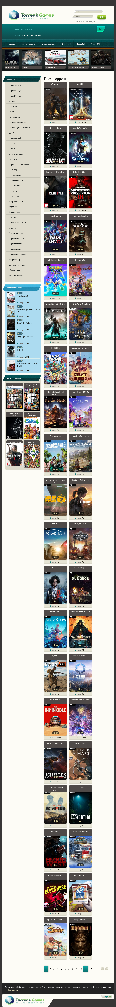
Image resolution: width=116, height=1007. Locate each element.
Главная (11, 43)
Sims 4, (29, 35)
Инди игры (13, 143)
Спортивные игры (16, 201)
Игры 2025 (80, 43)
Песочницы (13, 169)
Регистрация (79, 22)
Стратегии (13, 206)
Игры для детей (15, 249)
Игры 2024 (95, 43)
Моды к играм (15, 270)
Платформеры (15, 175)
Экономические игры (17, 222)
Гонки (11, 111)
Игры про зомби (15, 138)
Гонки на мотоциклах (17, 122)
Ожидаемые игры (48, 43)
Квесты (12, 148)
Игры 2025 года (15, 90)
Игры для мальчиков (17, 254)
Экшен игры (14, 227)
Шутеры (12, 217)
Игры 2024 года (15, 95)
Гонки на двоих (15, 116)
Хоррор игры (14, 212)
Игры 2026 (66, 43)
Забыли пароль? (91, 22)
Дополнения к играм (17, 264)
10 (80, 968)
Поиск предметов (16, 180)
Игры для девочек (16, 243)
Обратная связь (13, 990)
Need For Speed (36, 35)
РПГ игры (13, 190)
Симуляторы (14, 196)
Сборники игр (14, 259)
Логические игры (16, 153)
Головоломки (14, 106)
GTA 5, (24, 35)
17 (90, 968)
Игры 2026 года (15, 85)
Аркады (12, 101)
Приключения (14, 185)
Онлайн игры (14, 159)
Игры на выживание (17, 238)
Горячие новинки (28, 43)
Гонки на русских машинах (19, 127)
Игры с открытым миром (19, 164)
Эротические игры (16, 233)
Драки (11, 132)
